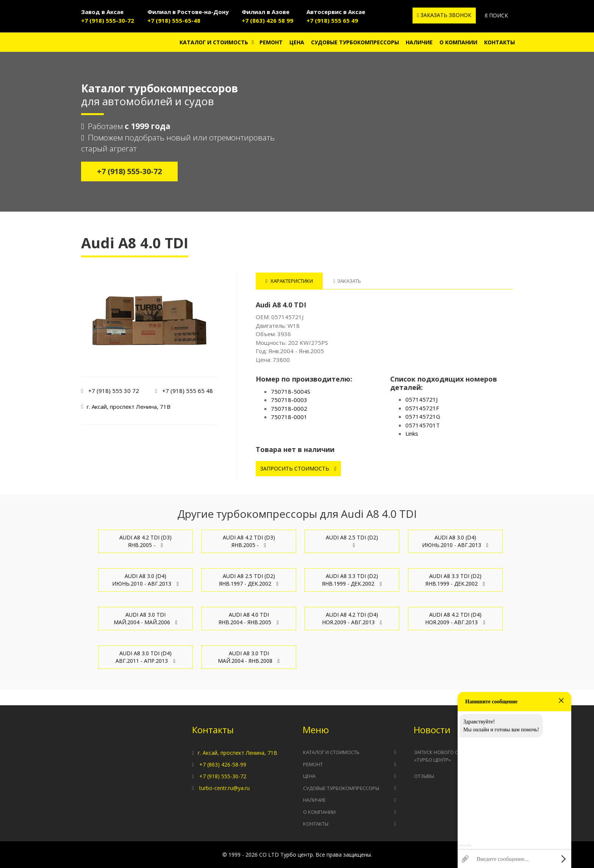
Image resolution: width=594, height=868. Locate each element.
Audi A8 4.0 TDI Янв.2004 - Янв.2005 (248, 618)
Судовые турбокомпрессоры (355, 42)
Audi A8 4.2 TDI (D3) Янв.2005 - (145, 541)
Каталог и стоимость (214, 42)
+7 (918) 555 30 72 (113, 390)
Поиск (496, 15)
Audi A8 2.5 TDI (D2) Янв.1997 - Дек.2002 (248, 579)
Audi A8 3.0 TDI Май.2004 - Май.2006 (145, 618)
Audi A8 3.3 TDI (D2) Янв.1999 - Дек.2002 (351, 579)
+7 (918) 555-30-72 (107, 20)
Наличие (419, 42)
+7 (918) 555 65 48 (187, 390)
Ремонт (271, 42)
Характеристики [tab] (289, 280)
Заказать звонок (444, 15)
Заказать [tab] (347, 280)
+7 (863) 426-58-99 (222, 764)
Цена (296, 42)
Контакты (499, 42)
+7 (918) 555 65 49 (332, 20)
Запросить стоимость (298, 468)
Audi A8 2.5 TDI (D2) (352, 541)
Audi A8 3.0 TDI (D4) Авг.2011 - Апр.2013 (145, 657)
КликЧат (466, 845)
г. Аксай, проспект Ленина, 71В (237, 752)
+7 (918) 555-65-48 (173, 20)
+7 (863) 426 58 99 (267, 20)
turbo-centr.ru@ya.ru (224, 788)
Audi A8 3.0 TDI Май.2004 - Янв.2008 (249, 657)
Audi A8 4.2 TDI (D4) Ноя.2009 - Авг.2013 (352, 618)
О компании (458, 42)
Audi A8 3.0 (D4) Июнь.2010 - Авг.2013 (455, 541)
